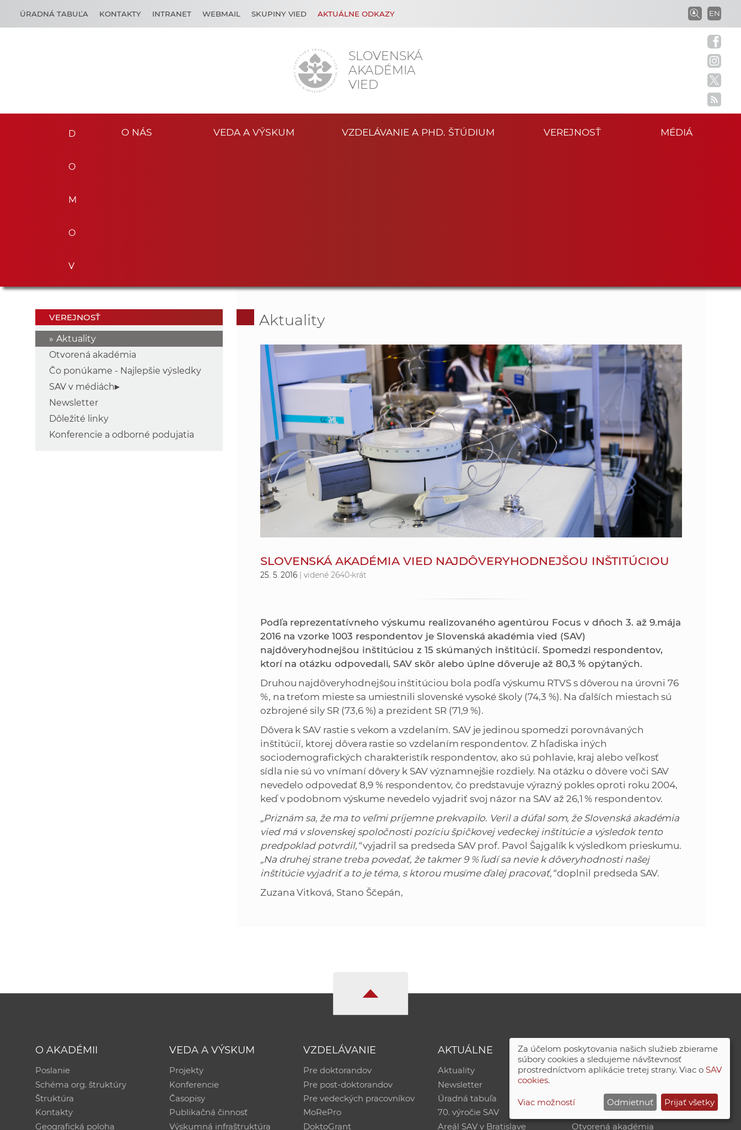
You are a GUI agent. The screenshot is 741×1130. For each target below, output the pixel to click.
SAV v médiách (82, 250)
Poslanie (52, 934)
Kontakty (120, 13)
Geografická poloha (75, 991)
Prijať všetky (689, 1102)
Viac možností (546, 1102)
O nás (136, 131)
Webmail (221, 13)
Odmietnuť (630, 1102)
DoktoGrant (327, 991)
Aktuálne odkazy (356, 13)
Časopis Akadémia (610, 977)
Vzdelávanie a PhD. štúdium (418, 131)
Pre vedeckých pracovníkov (359, 962)
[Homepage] (315, 71)
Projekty (186, 934)
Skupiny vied (279, 13)
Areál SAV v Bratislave (482, 991)
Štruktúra (54, 962)
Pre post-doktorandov (348, 948)
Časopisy (187, 962)
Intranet (171, 13)
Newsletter (73, 266)
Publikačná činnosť (208, 977)
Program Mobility (338, 1005)
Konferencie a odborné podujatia (121, 298)
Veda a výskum (254, 131)
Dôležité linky (79, 282)
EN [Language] (714, 13)
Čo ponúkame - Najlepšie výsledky (125, 234)
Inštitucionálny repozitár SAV (631, 934)
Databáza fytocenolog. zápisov (634, 962)
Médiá (678, 131)
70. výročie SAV (468, 977)
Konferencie (194, 948)
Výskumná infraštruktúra (220, 991)
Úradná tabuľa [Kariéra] (54, 13)
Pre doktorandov (337, 934)
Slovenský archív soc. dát (622, 948)
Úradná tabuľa (467, 962)
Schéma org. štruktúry (80, 948)
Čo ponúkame (467, 1005)
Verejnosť (572, 131)
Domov (67, 130)
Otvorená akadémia (92, 218)
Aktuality (76, 202)
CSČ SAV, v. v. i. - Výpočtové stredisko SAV (199, 1116)
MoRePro (322, 977)
